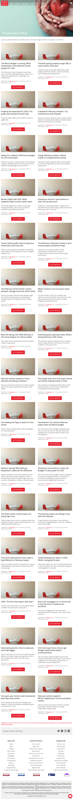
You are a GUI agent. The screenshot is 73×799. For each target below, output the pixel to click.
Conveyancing (11, 761)
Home (11, 744)
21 (37, 723)
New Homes (25, 3)
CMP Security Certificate (61, 770)
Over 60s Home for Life (36, 753)
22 (39, 723)
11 (19, 723)
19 (34, 723)
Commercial (34, 3)
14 (24, 723)
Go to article (18, 87)
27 (49, 723)
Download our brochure (36, 758)
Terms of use (61, 744)
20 (36, 723)
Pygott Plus (36, 746)
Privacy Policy (61, 746)
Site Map (60, 751)
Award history (36, 751)
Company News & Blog (11, 770)
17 (30, 723)
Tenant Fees (61, 756)
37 (67, 723)
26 (47, 723)
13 (23, 723)
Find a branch (36, 744)
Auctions (11, 763)
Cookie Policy (61, 749)
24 (43, 723)
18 (32, 723)
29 (52, 723)
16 (28, 723)
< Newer (3, 723)
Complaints (61, 753)
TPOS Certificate (61, 763)
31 (56, 723)
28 (50, 723)
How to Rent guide (36, 765)
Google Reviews (11, 768)
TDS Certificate (60, 765)
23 (41, 723)
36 (65, 723)
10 (17, 723)
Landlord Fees (60, 758)
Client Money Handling (61, 761)
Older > (10, 724)
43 (7, 724)
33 (60, 723)
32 (58, 723)
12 (21, 723)
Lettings (17, 3)
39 (71, 723)
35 (63, 723)
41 (3, 724)
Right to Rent (36, 768)
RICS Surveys (11, 758)
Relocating (11, 765)
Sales (11, 3)
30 (54, 723)
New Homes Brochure (36, 763)
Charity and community (36, 749)
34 (61, 723)
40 (2, 724)
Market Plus (36, 756)
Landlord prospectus (36, 761)
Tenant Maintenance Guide (36, 770)
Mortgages (42, 3)
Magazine (12, 81)
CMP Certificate (61, 768)
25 (45, 723)
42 (5, 724)
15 (26, 723)
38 (69, 723)
